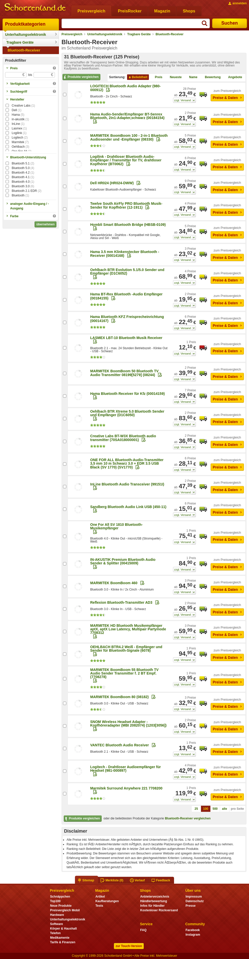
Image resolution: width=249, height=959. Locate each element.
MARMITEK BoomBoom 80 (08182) (119, 697)
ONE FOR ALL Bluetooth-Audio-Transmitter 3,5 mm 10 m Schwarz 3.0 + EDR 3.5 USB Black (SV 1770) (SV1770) (127, 463)
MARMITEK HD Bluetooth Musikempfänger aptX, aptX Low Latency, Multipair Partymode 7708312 (128, 629)
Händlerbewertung (153, 901)
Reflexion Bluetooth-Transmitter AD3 (121, 602)
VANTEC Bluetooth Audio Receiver (119, 745)
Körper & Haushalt (63, 928)
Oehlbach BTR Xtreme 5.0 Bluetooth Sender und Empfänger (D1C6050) (127, 413)
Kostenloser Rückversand (159, 910)
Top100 (55, 901)
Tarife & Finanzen (62, 942)
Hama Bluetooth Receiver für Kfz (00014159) (127, 394)
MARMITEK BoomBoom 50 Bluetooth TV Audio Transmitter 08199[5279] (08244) (124, 373)
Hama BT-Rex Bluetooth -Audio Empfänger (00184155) (126, 296)
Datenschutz (194, 901)
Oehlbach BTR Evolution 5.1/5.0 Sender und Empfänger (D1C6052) (127, 271)
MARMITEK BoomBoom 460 (113, 583)
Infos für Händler (152, 905)
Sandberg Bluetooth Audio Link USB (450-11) (128, 507)
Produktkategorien (25, 24)
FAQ (143, 930)
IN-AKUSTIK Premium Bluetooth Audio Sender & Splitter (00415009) (122, 561)
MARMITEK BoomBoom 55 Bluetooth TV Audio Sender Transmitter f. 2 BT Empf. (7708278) (124, 673)
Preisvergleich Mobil (65, 910)
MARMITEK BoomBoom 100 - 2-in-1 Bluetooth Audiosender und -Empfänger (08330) (129, 137)
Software (56, 924)
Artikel (100, 896)
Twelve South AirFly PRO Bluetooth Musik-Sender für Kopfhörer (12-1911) (126, 205)
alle (224, 809)
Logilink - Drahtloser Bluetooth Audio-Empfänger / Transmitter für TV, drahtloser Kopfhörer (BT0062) (125, 160)
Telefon (55, 933)
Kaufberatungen (107, 901)
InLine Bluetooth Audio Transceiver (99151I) (127, 484)
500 (215, 809)
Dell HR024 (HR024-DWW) (112, 183)
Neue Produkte (61, 905)
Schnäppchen (60, 896)
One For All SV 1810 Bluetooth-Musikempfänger (116, 526)
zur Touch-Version (129, 946)
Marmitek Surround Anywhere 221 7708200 (126, 788)
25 (196, 809)
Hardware (57, 915)
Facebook (192, 930)
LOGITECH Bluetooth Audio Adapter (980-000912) (125, 88)
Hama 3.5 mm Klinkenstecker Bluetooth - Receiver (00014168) (124, 254)
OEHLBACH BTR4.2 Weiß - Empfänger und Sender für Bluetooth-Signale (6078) (126, 648)
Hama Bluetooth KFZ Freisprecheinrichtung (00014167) (127, 319)
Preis (156, 77)
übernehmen (45, 224)
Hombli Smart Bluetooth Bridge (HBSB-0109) (128, 225)
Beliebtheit (137, 77)
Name (191, 77)
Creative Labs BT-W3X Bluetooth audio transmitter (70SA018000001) (123, 438)
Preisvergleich (71, 34)
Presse (190, 905)
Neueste (174, 77)
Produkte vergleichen (81, 77)
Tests (99, 905)
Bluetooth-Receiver (24, 50)
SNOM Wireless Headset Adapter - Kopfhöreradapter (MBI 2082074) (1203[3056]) (128, 723)
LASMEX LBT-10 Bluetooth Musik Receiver (126, 338)
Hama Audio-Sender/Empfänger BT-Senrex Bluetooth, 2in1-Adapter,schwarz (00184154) (127, 116)
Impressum (193, 896)
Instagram (192, 934)
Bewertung (211, 77)
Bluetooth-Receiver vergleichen (188, 818)
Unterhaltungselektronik (25, 34)
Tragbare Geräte (20, 42)
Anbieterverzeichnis (154, 896)
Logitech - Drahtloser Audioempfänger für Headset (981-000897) (125, 768)
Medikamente (59, 937)
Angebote (233, 77)
